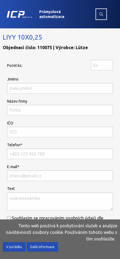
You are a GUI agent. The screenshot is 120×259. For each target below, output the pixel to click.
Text (60, 198)
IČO (60, 129)
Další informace (42, 247)
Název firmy (60, 107)
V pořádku (14, 247)
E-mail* (60, 173)
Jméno (60, 85)
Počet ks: (14, 65)
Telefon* (60, 151)
